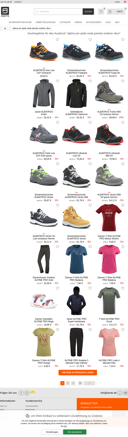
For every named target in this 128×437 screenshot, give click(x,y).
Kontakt (18, 2)
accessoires (93, 22)
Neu (117, 22)
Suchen (88, 12)
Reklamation (30, 410)
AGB (2, 410)
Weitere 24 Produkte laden (77, 372)
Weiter (89, 383)
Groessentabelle (32, 406)
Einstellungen (52, 432)
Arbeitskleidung (46, 22)
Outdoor (65, 22)
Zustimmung (84, 421)
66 (80, 383)
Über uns (3, 406)
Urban (78, 22)
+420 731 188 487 (6, 2)
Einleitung (5, 28)
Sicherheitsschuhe (20, 22)
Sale (108, 22)
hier (65, 426)
